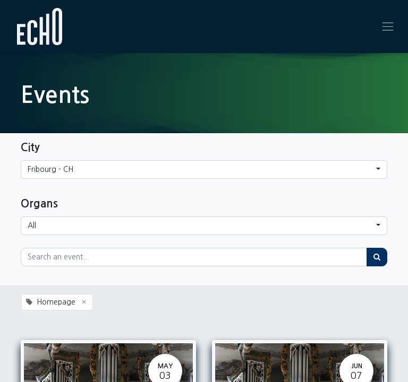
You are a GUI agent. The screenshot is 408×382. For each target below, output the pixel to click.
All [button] (32, 225)
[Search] (377, 257)
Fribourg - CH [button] (50, 169)
